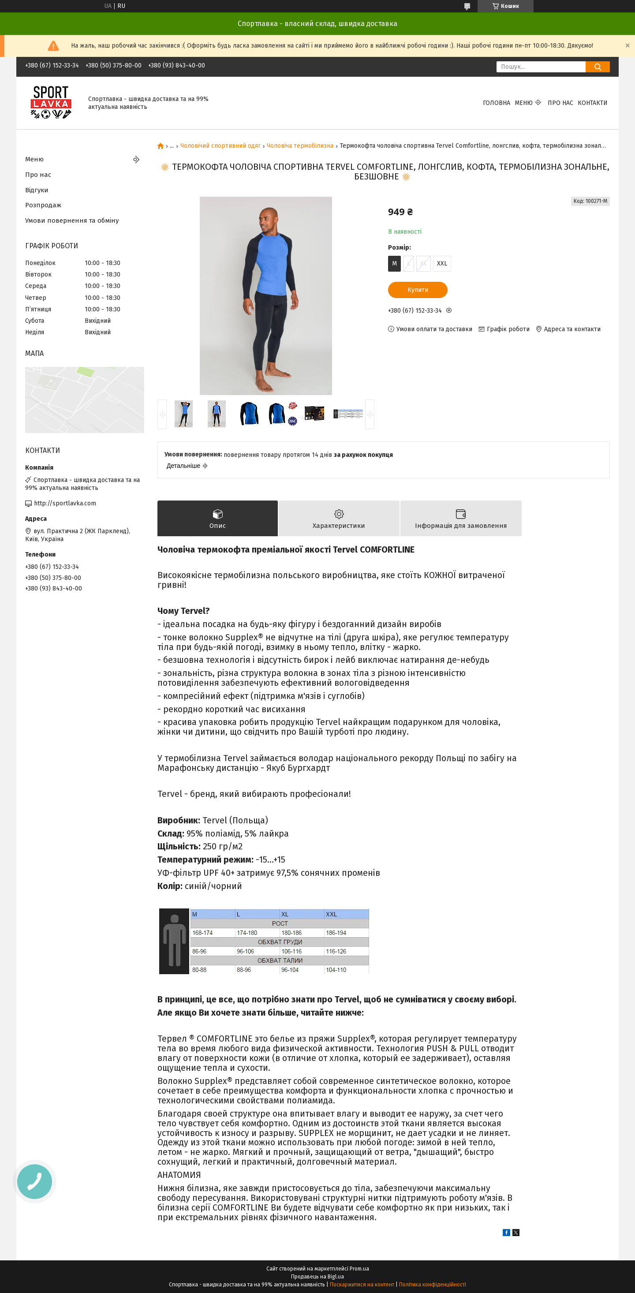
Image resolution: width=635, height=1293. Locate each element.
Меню (524, 103)
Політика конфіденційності (432, 1285)
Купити (417, 290)
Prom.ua (359, 1269)
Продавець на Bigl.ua (317, 1277)
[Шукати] (598, 66)
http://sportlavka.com (65, 503)
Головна (496, 103)
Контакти (593, 103)
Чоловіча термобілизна (300, 146)
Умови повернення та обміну (72, 220)
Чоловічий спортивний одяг (220, 146)
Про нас (560, 103)
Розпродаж (43, 205)
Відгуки (37, 190)
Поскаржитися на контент (362, 1285)
